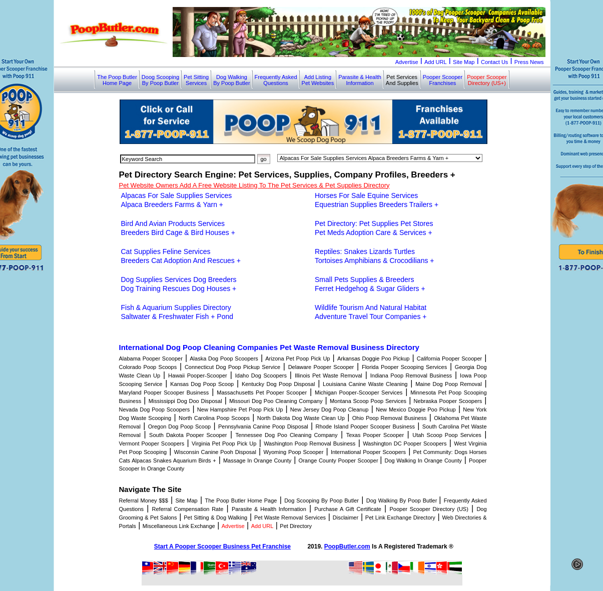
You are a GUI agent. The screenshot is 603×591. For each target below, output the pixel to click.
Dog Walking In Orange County (422, 461)
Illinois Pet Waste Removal (328, 375)
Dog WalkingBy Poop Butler (231, 80)
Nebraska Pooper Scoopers (448, 401)
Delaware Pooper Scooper (321, 367)
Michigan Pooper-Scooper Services (358, 393)
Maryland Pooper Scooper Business (164, 393)
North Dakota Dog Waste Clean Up (301, 418)
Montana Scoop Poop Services (368, 401)
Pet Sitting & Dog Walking (215, 517)
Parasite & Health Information (269, 509)
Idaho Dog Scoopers (261, 375)
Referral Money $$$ (143, 501)
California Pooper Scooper (449, 359)
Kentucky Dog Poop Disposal (278, 384)
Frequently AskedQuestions (276, 80)
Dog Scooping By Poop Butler (321, 501)
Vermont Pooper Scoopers (152, 443)
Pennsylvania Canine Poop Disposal (263, 427)
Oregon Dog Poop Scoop (179, 427)
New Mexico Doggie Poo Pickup (416, 409)
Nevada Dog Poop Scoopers (154, 409)
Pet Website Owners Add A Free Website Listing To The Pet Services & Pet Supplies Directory (254, 185)
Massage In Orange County (257, 461)
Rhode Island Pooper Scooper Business (365, 427)
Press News (529, 62)
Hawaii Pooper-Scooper (197, 375)
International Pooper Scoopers (368, 452)
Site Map (463, 62)
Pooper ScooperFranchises (443, 80)
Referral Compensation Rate (188, 509)
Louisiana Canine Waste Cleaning (365, 384)
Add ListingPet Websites (318, 80)
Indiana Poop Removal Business (411, 375)
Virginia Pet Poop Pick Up (224, 443)
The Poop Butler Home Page (241, 501)
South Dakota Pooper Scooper (188, 435)
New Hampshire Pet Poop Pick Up (240, 409)
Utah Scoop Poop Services (446, 435)
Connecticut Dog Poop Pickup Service (232, 367)
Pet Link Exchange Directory (400, 517)
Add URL (435, 62)
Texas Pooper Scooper (375, 435)
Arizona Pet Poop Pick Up (297, 359)
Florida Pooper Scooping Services (404, 367)
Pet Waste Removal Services (290, 517)
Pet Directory (296, 526)
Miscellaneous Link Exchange (179, 526)
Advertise (406, 62)
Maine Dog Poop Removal (448, 384)
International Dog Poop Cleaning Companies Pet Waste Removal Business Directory (269, 347)
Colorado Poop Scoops (148, 367)
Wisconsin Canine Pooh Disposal (215, 452)
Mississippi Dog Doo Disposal (185, 401)
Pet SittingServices (196, 80)
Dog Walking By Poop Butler (402, 501)
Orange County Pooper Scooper (339, 461)
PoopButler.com (347, 546)
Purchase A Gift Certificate (347, 509)
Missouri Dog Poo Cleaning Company (275, 401)
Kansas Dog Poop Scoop (202, 384)
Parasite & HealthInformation (359, 80)
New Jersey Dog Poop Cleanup (329, 409)
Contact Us (494, 62)
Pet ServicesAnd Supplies (402, 80)
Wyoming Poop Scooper (293, 452)
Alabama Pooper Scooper (151, 359)
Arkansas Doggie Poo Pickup (373, 359)
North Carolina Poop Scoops (214, 418)
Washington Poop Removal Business (309, 443)
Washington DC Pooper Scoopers (404, 443)
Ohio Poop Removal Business (389, 418)
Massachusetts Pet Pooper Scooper (262, 393)
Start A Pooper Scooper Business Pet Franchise (222, 546)
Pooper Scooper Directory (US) (428, 509)
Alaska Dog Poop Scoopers (224, 359)
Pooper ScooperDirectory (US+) (487, 80)
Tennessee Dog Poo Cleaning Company (287, 435)
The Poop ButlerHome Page (117, 80)
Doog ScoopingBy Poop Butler (160, 80)
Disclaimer (345, 517)
